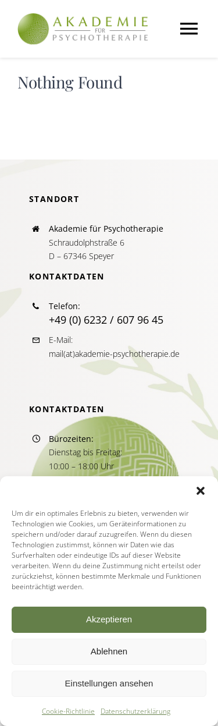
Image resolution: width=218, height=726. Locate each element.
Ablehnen (109, 651)
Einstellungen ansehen (109, 683)
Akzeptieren (109, 619)
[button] (200, 491)
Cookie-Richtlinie (68, 711)
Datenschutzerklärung (135, 711)
